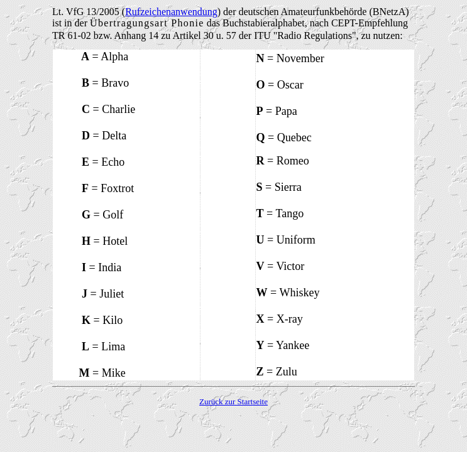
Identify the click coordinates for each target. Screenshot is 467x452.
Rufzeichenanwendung (171, 11)
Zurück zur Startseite (233, 401)
